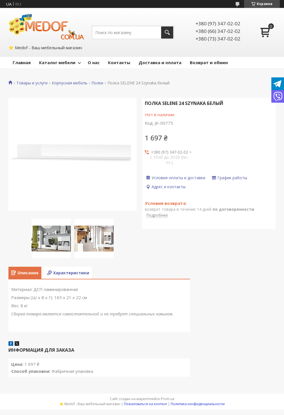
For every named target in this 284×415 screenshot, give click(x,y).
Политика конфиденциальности (198, 403)
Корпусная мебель (69, 83)
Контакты (119, 62)
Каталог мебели (57, 62)
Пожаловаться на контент (145, 403)
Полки (97, 83)
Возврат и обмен (209, 62)
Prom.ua (167, 398)
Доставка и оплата (160, 62)
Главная (22, 62)
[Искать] (167, 32)
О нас (94, 62)
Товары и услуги (32, 83)
